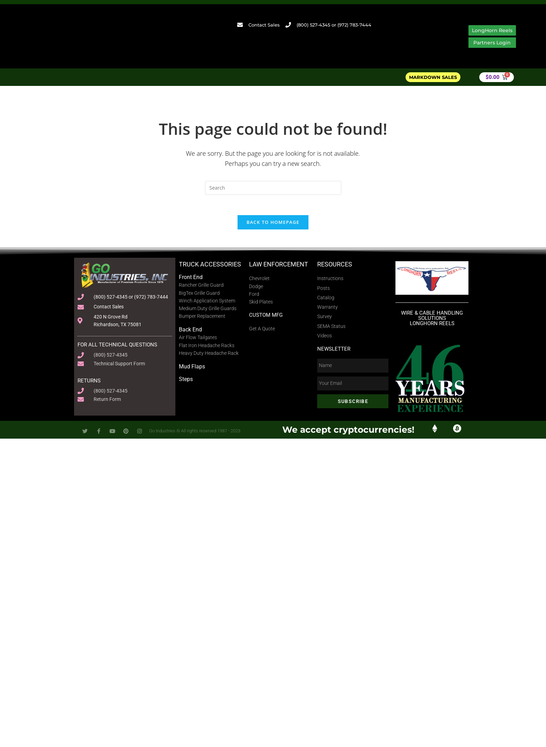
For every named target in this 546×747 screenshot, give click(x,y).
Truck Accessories (210, 238)
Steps (186, 353)
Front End (191, 251)
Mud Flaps (192, 340)
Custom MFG (266, 289)
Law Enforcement (278, 238)
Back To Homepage (273, 196)
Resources (334, 238)
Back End (190, 303)
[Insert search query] (273, 161)
